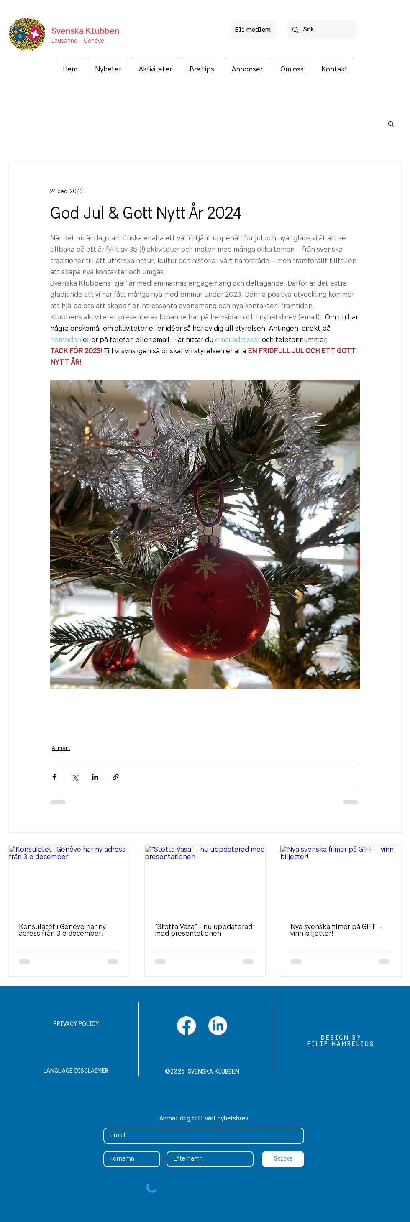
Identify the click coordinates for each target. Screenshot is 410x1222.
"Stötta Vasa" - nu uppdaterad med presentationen (203, 930)
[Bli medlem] (254, 29)
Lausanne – (66, 41)
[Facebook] (186, 1025)
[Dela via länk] (116, 777)
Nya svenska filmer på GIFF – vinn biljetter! (336, 930)
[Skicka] (283, 1159)
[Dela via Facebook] (54, 777)
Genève (93, 41)
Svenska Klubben (85, 31)
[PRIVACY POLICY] (76, 1024)
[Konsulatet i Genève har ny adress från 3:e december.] (69, 879)
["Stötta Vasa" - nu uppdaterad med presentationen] (205, 879)
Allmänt (61, 748)
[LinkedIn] (217, 1025)
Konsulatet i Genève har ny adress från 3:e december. (62, 930)
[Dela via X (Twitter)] (75, 777)
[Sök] (321, 29)
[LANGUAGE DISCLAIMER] (76, 1071)
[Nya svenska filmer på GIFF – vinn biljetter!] (340, 879)
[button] (155, 65)
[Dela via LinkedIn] (95, 777)
